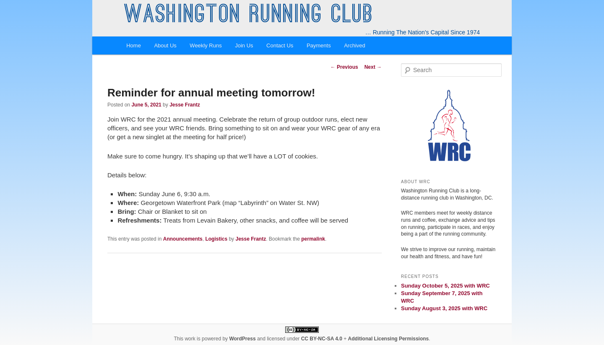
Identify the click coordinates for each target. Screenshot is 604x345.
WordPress (242, 339)
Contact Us (279, 45)
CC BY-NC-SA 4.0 (321, 339)
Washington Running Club (249, 16)
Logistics (216, 239)
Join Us (244, 45)
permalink (313, 239)
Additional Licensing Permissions (388, 339)
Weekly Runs (205, 45)
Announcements (183, 239)
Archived (354, 45)
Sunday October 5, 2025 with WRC (445, 286)
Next (373, 67)
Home (133, 45)
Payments (319, 45)
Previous (344, 67)
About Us (165, 45)
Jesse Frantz (184, 105)
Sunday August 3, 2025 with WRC (444, 308)
